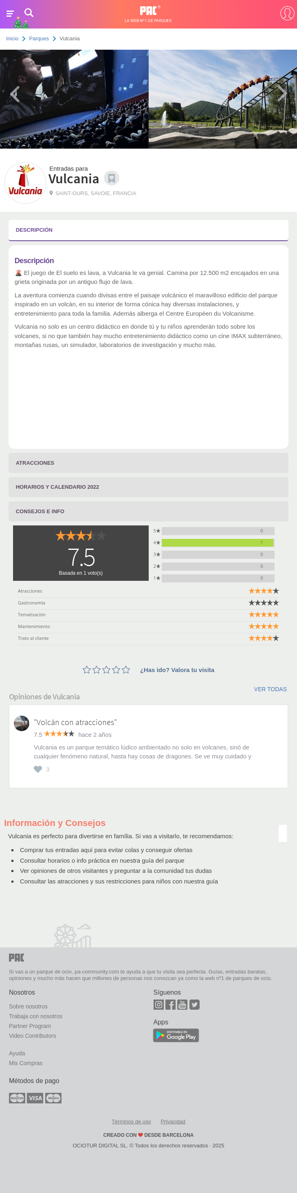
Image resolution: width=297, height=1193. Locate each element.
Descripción (34, 230)
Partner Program (30, 1026)
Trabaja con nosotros (35, 1016)
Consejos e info (40, 511)
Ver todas (270, 689)
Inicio (12, 38)
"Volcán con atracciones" (75, 722)
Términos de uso (131, 1121)
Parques (39, 38)
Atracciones (35, 463)
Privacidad (173, 1121)
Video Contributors (32, 1036)
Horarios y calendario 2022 (57, 487)
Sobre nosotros (28, 1006)
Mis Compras (25, 1063)
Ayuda (17, 1053)
